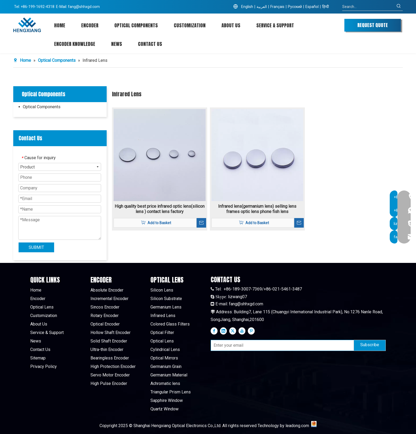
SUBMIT (36, 247)
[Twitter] (232, 331)
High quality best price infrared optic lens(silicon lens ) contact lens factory (160, 209)
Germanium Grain (165, 366)
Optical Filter (162, 332)
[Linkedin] (223, 331)
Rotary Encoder (104, 315)
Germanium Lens (165, 307)
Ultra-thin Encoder (106, 349)
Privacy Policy (43, 366)
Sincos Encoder (104, 307)
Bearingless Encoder (109, 358)
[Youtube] (242, 331)
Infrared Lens (162, 315)
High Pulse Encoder (108, 383)
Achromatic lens (165, 383)
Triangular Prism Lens (170, 391)
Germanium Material (168, 374)
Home (35, 290)
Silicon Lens (161, 290)
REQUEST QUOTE (372, 25)
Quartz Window (164, 408)
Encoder (37, 298)
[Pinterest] (251, 331)
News (35, 341)
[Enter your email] (281, 345)
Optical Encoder (105, 324)
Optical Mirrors (164, 358)
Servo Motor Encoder (110, 374)
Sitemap (38, 358)
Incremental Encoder (109, 298)
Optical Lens (42, 307)
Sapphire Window (166, 400)
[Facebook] (214, 331)
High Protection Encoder (113, 366)
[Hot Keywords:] (399, 7)
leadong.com (297, 425)
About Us (38, 324)
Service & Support (47, 332)
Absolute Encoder (106, 290)
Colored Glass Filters (170, 324)
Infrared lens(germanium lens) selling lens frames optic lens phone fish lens (257, 209)
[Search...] (368, 7)
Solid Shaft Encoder (108, 341)
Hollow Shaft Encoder (110, 332)
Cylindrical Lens (165, 349)
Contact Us (40, 349)
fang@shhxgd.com (84, 7)
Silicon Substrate (166, 298)
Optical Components (41, 106)
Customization (43, 315)
